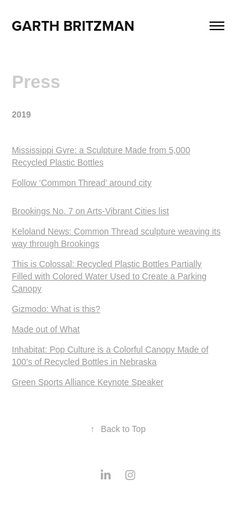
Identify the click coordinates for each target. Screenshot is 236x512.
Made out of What (46, 329)
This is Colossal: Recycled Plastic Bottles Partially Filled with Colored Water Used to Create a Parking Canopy (109, 276)
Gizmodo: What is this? (56, 309)
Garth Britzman (73, 25)
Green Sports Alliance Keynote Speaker (87, 382)
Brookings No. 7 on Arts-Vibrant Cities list (90, 211)
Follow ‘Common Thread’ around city (81, 183)
